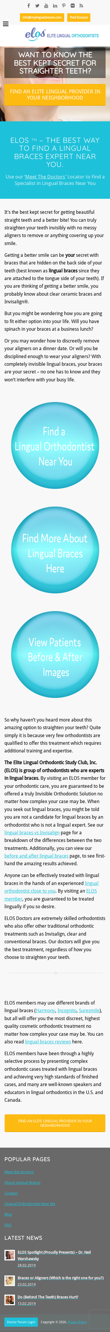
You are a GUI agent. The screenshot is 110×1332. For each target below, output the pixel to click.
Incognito (67, 1010)
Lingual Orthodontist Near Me (29, 1204)
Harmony (45, 1010)
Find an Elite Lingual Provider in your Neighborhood (55, 1123)
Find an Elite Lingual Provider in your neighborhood (55, 94)
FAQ (7, 1225)
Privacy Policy (77, 1322)
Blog (8, 1214)
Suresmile (89, 1010)
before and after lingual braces (36, 856)
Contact (11, 1193)
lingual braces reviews (48, 1042)
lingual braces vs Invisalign (32, 832)
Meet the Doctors (19, 1172)
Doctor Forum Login (21, 1322)
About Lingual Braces (22, 1182)
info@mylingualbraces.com (42, 17)
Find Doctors (79, 17)
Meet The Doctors (45, 177)
